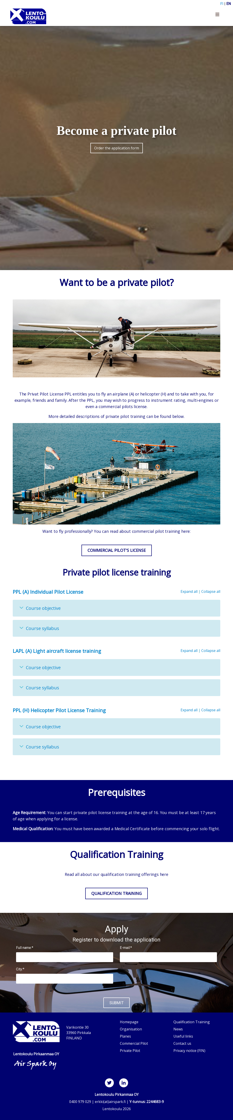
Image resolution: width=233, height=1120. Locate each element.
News (178, 1029)
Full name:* (24, 948)
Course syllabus (42, 628)
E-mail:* (126, 948)
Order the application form (116, 148)
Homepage (129, 1021)
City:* (20, 969)
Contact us (182, 1043)
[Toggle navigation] (217, 16)
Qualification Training (116, 893)
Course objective (43, 608)
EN (228, 4)
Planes (125, 1036)
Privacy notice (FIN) (189, 1050)
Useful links (183, 1036)
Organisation (131, 1029)
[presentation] (168, 980)
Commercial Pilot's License (116, 550)
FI (221, 4)
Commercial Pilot (134, 1043)
